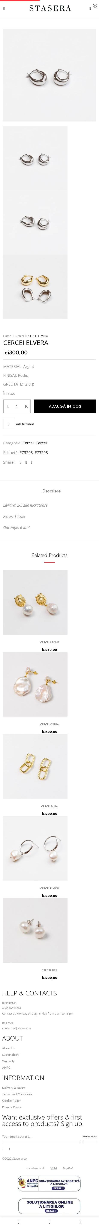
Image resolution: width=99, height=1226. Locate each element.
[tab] (51, 491)
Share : (9, 462)
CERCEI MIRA (49, 806)
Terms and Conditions (17, 1094)
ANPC (6, 1067)
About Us (8, 1048)
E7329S (26, 452)
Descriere (51, 491)
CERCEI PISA (49, 970)
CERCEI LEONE (49, 642)
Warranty (8, 1061)
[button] (93, 8)
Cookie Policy (11, 1100)
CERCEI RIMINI (49, 888)
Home (7, 336)
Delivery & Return (14, 1087)
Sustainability (10, 1054)
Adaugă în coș (65, 406)
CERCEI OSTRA (49, 724)
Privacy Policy (11, 1107)
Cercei (20, 336)
